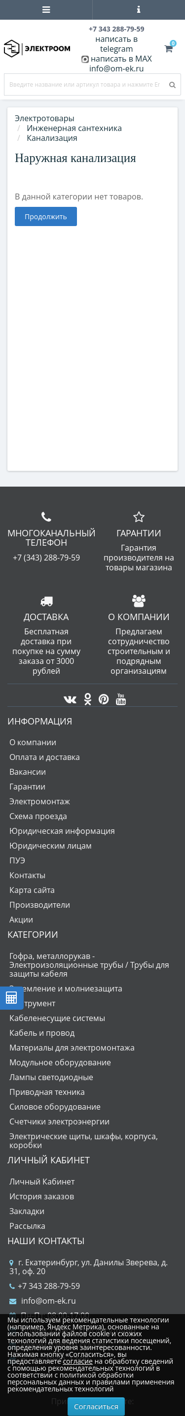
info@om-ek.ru (116, 68)
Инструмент (32, 1003)
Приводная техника (47, 1092)
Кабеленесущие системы (57, 1018)
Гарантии (27, 786)
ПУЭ (17, 860)
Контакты (27, 875)
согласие (77, 1361)
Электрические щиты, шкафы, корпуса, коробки (83, 1141)
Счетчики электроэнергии (59, 1121)
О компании (32, 742)
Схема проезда (38, 816)
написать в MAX (121, 58)
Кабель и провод (41, 1032)
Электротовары (44, 118)
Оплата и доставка (44, 757)
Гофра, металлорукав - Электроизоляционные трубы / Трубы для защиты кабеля (89, 965)
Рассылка (27, 1225)
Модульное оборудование (60, 1062)
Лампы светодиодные (51, 1077)
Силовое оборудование (55, 1106)
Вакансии (27, 771)
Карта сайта (32, 890)
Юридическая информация (62, 830)
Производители (39, 904)
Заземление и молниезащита (65, 988)
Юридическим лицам (50, 845)
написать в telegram (116, 43)
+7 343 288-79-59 (44, 1286)
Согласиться (96, 1406)
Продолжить (46, 216)
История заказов (41, 1196)
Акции (21, 919)
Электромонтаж (39, 801)
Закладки (26, 1211)
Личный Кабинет (41, 1181)
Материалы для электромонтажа (72, 1047)
